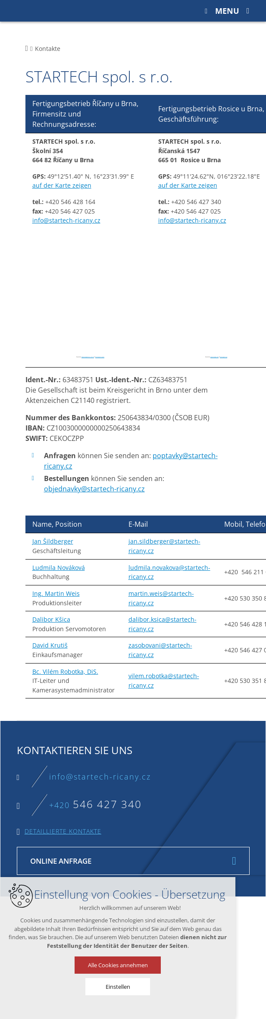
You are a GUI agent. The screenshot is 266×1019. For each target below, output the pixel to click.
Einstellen (112, 987)
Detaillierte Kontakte (63, 831)
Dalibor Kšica (51, 619)
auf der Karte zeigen (61, 185)
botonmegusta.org (223, 357)
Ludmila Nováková (58, 567)
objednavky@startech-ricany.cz (94, 489)
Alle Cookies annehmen (112, 965)
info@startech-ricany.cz (66, 220)
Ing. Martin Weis (56, 593)
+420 (95, 805)
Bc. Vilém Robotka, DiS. (65, 671)
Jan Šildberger (52, 541)
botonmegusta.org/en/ (99, 357)
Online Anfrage (60, 861)
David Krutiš (50, 645)
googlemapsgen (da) (214, 357)
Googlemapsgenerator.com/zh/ (87, 357)
